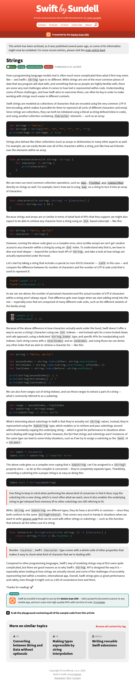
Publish (77, 674)
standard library (34, 66)
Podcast (53, 24)
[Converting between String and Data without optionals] (28, 645)
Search (97, 24)
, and (102, 182)
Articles (42, 24)
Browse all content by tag (111, 626)
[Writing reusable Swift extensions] (107, 645)
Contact (76, 678)
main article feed (95, 50)
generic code (30, 519)
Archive (64, 24)
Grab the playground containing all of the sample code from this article (53, 613)
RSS (69, 678)
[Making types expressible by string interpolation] (67, 645)
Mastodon (60, 678)
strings (21, 66)
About (88, 24)
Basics (13, 66)
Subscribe (77, 24)
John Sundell (94, 17)
